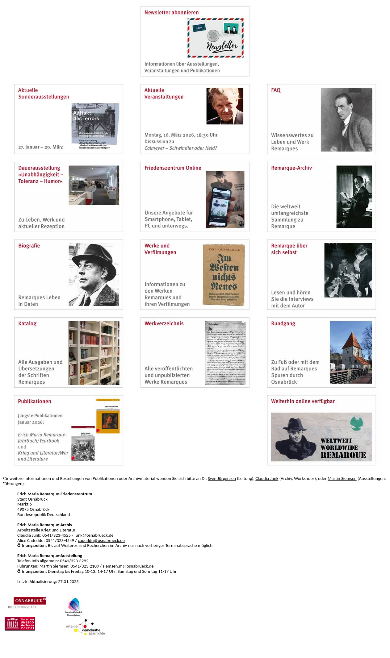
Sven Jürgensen (222, 478)
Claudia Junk (266, 478)
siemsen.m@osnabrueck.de (128, 566)
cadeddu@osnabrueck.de (101, 540)
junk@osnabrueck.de (93, 535)
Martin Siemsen (342, 478)
